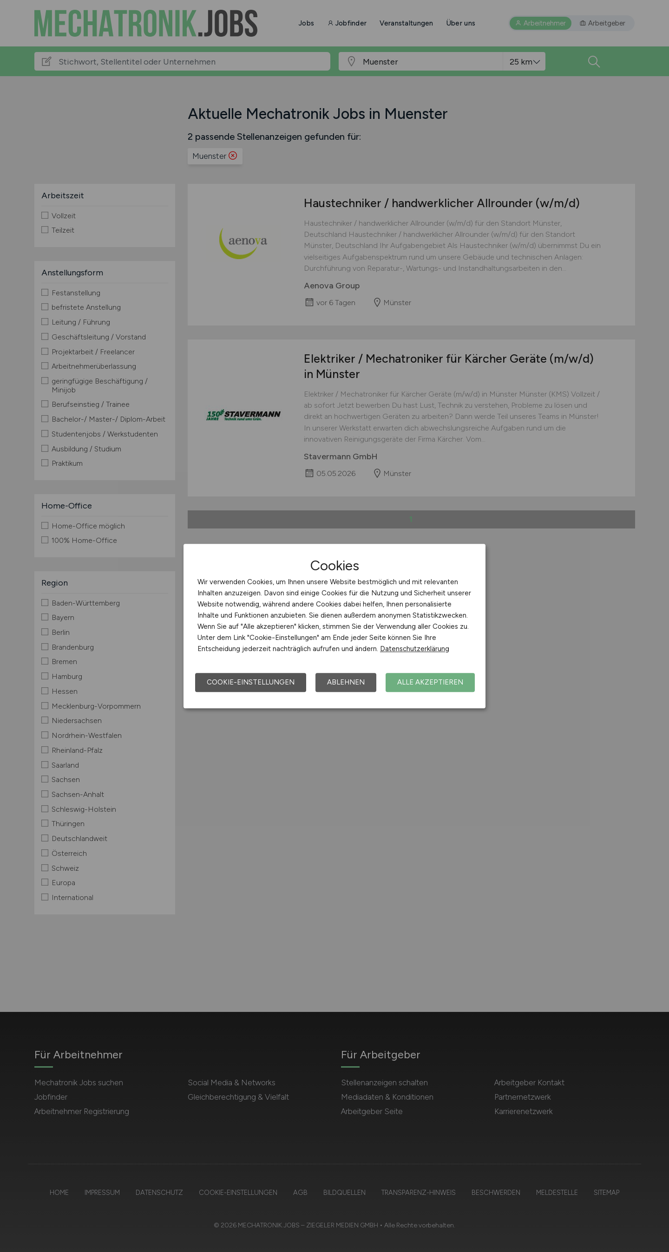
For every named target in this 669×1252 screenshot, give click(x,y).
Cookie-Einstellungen (251, 682)
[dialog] (334, 626)
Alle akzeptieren (430, 682)
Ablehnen (346, 682)
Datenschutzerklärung (414, 649)
